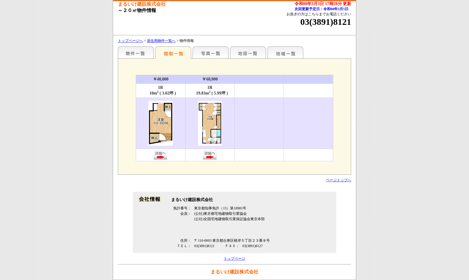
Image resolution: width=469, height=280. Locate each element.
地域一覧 (285, 52)
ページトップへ (338, 180)
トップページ (234, 258)
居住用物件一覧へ (161, 41)
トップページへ (130, 41)
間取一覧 (173, 52)
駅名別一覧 (136, 52)
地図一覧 (248, 52)
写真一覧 (211, 52)
